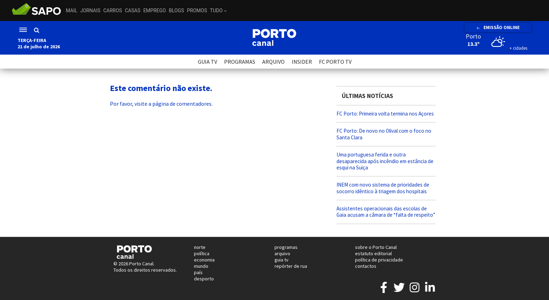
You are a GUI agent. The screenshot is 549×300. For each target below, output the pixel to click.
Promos (197, 10)
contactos (365, 266)
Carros (112, 10)
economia (204, 260)
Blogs (176, 10)
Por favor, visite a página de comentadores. (161, 103)
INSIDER (302, 61)
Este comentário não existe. (161, 88)
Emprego (154, 10)
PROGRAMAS (239, 61)
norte (200, 247)
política (201, 253)
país (198, 272)
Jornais (90, 10)
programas (286, 247)
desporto (204, 278)
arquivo (282, 253)
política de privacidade (379, 260)
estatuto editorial (373, 253)
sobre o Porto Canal (376, 247)
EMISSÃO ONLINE (498, 27)
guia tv (281, 260)
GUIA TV (207, 61)
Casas (132, 10)
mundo (201, 266)
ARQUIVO (273, 61)
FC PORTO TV (335, 61)
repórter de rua (290, 266)
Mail (71, 10)
